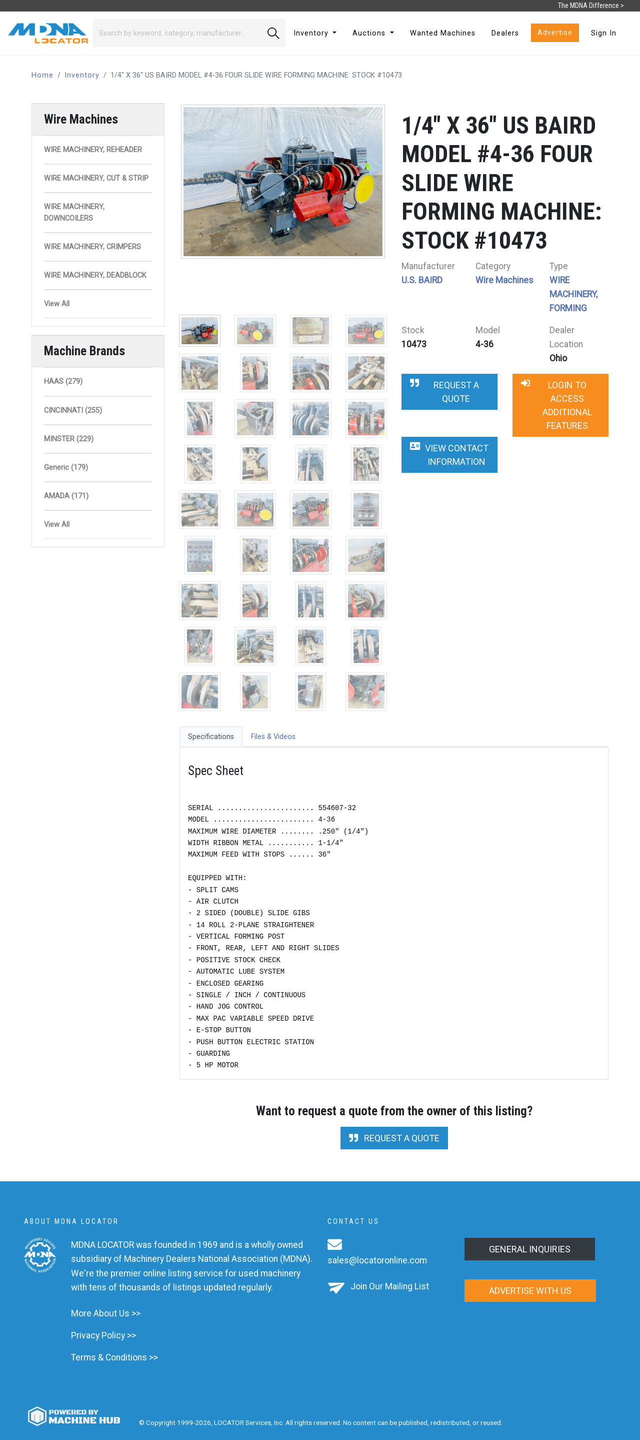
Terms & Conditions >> (114, 1357)
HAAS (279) (63, 381)
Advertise (555, 33)
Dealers (505, 33)
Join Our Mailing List (389, 1286)
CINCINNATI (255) (73, 410)
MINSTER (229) (69, 439)
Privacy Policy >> (103, 1335)
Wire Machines (505, 280)
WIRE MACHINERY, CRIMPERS (92, 247)
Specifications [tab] (211, 737)
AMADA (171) (66, 496)
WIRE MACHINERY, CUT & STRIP (96, 178)
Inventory (82, 75)
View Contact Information (449, 454)
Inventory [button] (312, 33)
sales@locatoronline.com (377, 1260)
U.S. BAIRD (422, 280)
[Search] (177, 33)
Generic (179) (66, 467)
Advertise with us (530, 1290)
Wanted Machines (443, 33)
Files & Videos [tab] (273, 737)
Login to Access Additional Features (556, 405)
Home (43, 75)
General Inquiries (529, 1249)
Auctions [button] (370, 33)
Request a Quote (444, 391)
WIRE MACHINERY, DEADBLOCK (95, 275)
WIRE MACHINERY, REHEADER (93, 150)
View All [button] (57, 304)
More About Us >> (105, 1313)
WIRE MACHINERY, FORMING (574, 294)
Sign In (603, 33)
